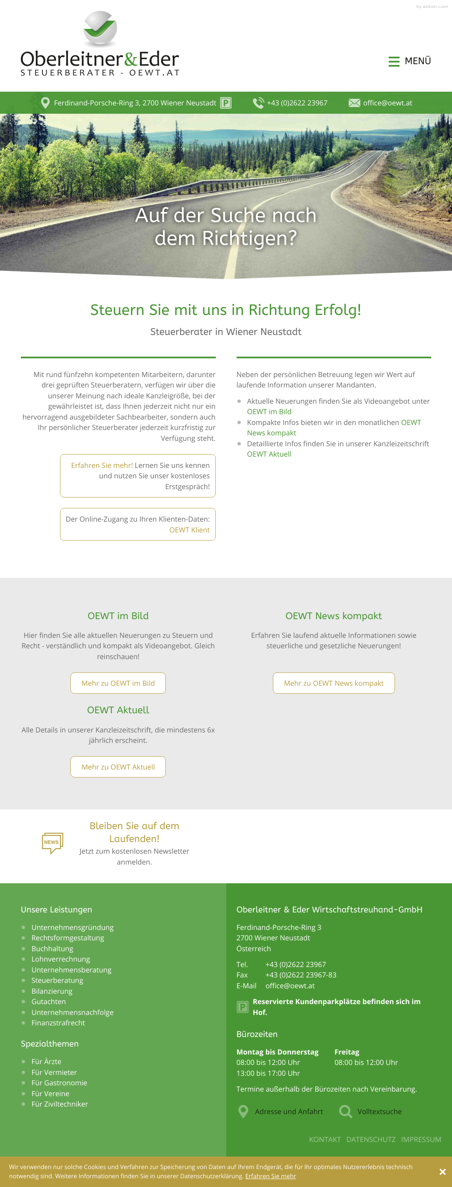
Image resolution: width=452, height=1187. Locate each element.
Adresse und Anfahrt (280, 1111)
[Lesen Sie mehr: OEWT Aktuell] (118, 766)
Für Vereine (51, 1093)
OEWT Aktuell (269, 454)
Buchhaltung (52, 948)
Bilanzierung (52, 991)
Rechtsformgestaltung (68, 937)
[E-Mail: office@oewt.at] (380, 103)
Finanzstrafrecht (58, 1022)
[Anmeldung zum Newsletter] (118, 846)
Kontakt (325, 1139)
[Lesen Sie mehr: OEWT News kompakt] (334, 683)
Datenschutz (371, 1139)
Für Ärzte (47, 1061)
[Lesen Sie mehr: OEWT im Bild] (118, 683)
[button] (410, 61)
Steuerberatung (57, 980)
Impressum (421, 1139)
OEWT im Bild (270, 411)
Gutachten (49, 1001)
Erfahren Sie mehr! (102, 465)
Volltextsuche (370, 1111)
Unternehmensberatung (72, 970)
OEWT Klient (189, 530)
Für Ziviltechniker (60, 1104)
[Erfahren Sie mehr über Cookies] (270, 1176)
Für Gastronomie (59, 1082)
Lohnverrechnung (61, 959)
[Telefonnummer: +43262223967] (296, 964)
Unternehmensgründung (73, 927)
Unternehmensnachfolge (73, 1012)
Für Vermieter (54, 1072)
